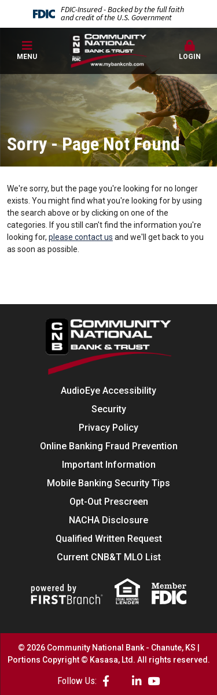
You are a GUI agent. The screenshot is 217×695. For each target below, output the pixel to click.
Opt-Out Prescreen (108, 501)
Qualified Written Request (109, 538)
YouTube (154, 680)
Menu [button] (27, 50)
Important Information (109, 464)
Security (108, 409)
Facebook (105, 680)
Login (190, 50)
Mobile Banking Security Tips (108, 483)
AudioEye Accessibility (108, 390)
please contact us (81, 237)
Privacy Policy (108, 427)
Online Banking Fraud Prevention (109, 446)
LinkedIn (137, 680)
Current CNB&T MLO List (109, 557)
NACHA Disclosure (108, 520)
